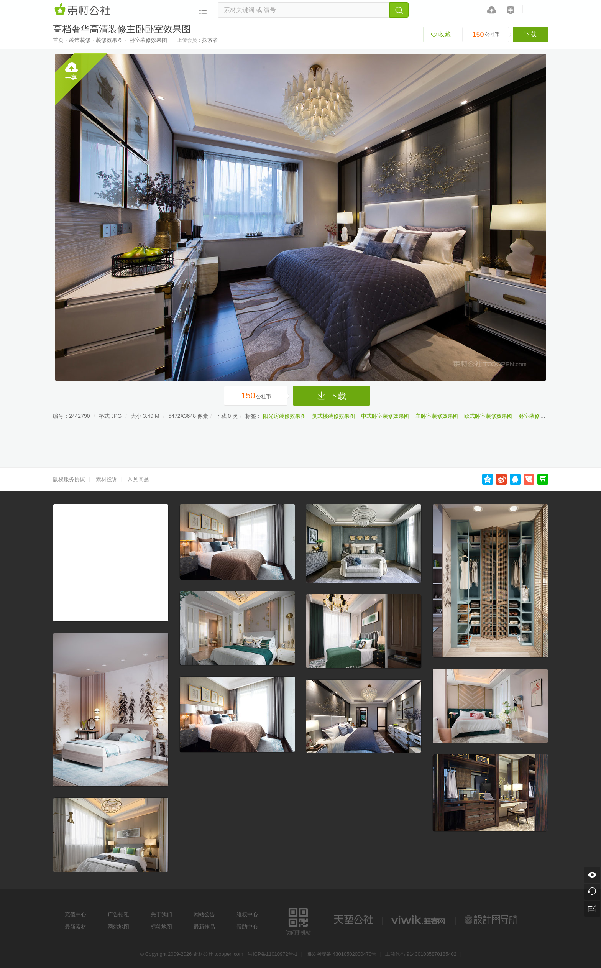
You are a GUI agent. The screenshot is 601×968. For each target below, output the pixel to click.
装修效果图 (109, 40)
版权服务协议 (69, 479)
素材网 (83, 9)
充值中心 (75, 914)
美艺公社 (353, 919)
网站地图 (118, 927)
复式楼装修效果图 (333, 416)
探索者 (210, 40)
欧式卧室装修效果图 (488, 416)
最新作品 (204, 927)
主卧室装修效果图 (436, 416)
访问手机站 (298, 920)
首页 (58, 40)
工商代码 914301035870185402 (420, 954)
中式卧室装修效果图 (385, 416)
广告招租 (118, 914)
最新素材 (75, 927)
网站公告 (204, 914)
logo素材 (419, 919)
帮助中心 (247, 927)
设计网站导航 (492, 919)
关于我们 (161, 914)
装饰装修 (79, 40)
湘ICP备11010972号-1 (272, 954)
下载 (530, 34)
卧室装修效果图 (148, 40)
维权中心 (247, 914)
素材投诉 (106, 479)
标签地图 (161, 927)
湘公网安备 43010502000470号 (341, 954)
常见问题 (138, 479)
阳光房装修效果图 (284, 416)
